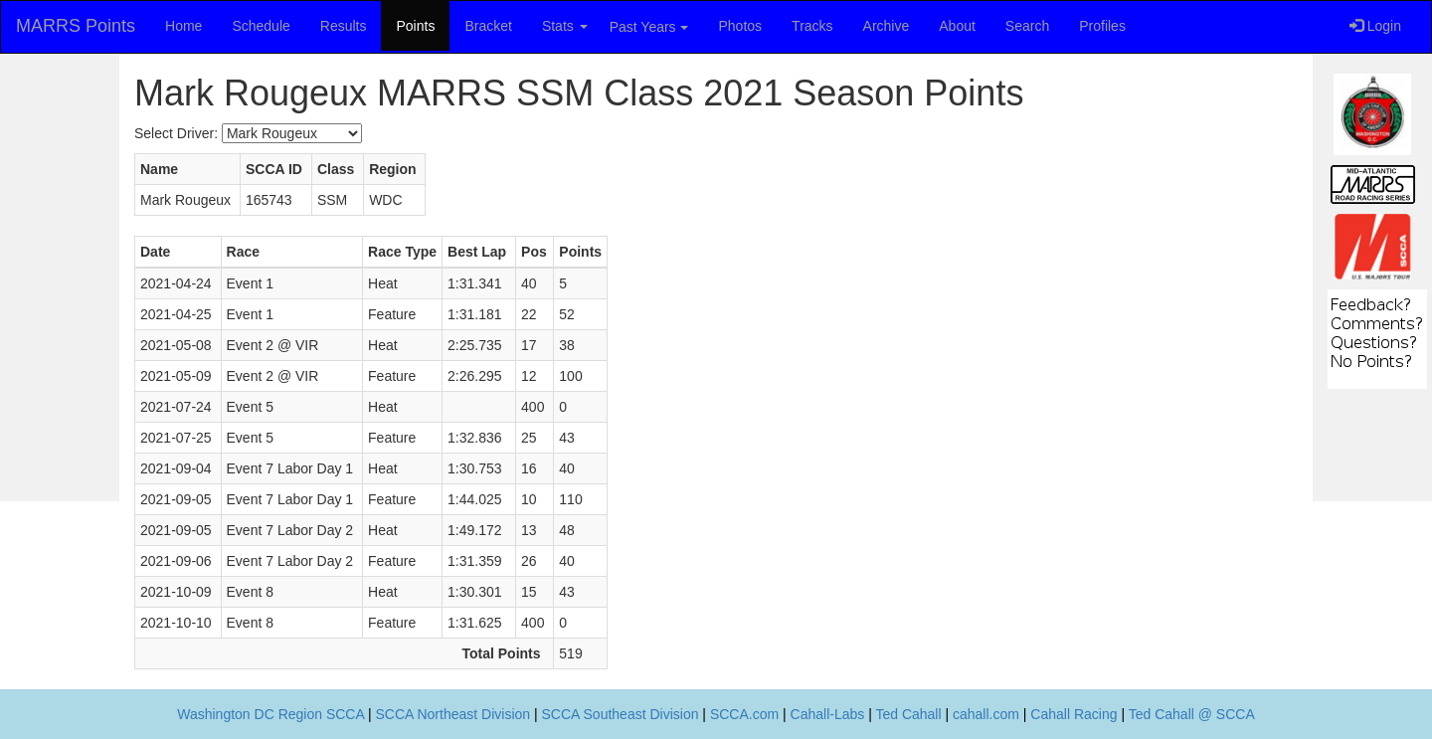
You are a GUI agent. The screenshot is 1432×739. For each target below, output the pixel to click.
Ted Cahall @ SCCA (1192, 714)
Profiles (1102, 26)
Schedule (260, 26)
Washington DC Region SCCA (270, 714)
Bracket (487, 26)
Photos (741, 26)
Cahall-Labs (828, 714)
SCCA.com (744, 714)
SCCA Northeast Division (452, 714)
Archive (886, 26)
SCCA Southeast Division (620, 714)
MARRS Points (75, 26)
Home (183, 26)
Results (343, 26)
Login (1375, 26)
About (957, 26)
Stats (565, 26)
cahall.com (986, 714)
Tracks (812, 26)
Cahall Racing (1073, 714)
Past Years (649, 27)
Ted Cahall (908, 714)
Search (1027, 26)
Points (415, 26)
